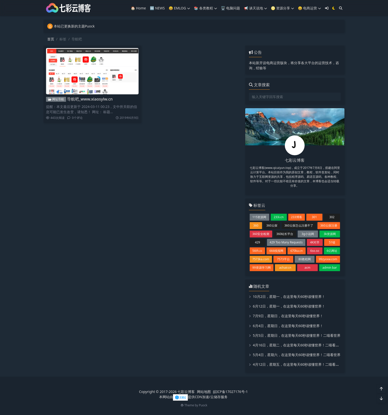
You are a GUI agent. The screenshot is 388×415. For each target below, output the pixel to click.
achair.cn (285, 267)
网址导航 (56, 99)
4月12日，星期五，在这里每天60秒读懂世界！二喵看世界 (297, 364)
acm (308, 267)
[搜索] (340, 8)
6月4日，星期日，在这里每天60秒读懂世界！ (288, 325)
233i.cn (279, 217)
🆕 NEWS (157, 8)
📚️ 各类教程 (205, 8)
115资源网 (259, 217)
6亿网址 (332, 251)
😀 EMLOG (179, 8)
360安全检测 (260, 234)
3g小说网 (308, 234)
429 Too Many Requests (286, 242)
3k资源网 (330, 234)
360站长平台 (284, 234)
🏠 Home (138, 8)
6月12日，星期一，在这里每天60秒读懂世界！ (289, 306)
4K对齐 (314, 242)
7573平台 (283, 259)
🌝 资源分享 (282, 8)
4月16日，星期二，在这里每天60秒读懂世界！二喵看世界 (297, 345)
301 (314, 217)
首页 (50, 39)
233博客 (296, 217)
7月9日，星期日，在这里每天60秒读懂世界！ (288, 315)
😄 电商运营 (309, 8)
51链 (332, 242)
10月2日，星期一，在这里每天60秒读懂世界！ (289, 296)
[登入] (326, 8)
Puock (203, 405)
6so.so (314, 251)
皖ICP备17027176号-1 (230, 391)
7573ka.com (260, 259)
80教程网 (304, 259)
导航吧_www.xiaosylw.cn (90, 99)
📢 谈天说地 (255, 8)
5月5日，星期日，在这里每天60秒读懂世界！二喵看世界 (296, 335)
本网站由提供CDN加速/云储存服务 (193, 396)
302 (332, 217)
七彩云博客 (186, 391)
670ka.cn (296, 251)
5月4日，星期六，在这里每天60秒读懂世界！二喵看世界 (296, 354)
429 (257, 242)
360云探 (271, 225)
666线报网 (276, 251)
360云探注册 (328, 225)
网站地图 (204, 391)
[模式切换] (333, 8)
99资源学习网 (261, 267)
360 (256, 225)
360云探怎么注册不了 (298, 225)
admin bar (329, 267)
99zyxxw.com (328, 259)
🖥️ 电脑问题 (230, 8)
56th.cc (257, 251)
